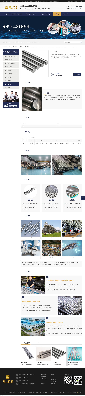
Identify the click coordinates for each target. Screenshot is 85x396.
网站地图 (80, 1)
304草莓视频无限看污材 (73, 362)
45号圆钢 (10, 42)
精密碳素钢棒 (8, 66)
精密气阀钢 (20, 46)
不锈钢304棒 (28, 42)
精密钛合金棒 (8, 59)
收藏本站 (70, 1)
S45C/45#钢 (39, 362)
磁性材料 (7, 87)
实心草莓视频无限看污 (36, 42)
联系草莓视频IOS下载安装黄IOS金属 (54, 379)
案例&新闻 (65, 14)
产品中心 (57, 14)
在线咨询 (77, 74)
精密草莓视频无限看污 (10, 56)
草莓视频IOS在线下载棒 (45, 14)
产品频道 (14, 46)
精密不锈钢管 (8, 73)
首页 (10, 46)
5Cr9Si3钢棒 (24, 362)
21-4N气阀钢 (26, 46)
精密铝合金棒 (8, 77)
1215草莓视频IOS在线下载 (18, 42)
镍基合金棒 (8, 80)
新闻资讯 (53, 374)
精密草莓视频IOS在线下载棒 (10, 63)
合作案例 (43, 383)
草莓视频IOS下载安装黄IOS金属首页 (13, 14)
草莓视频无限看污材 (30, 14)
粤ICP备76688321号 (40, 392)
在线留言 (75, 1)
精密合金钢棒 (8, 70)
